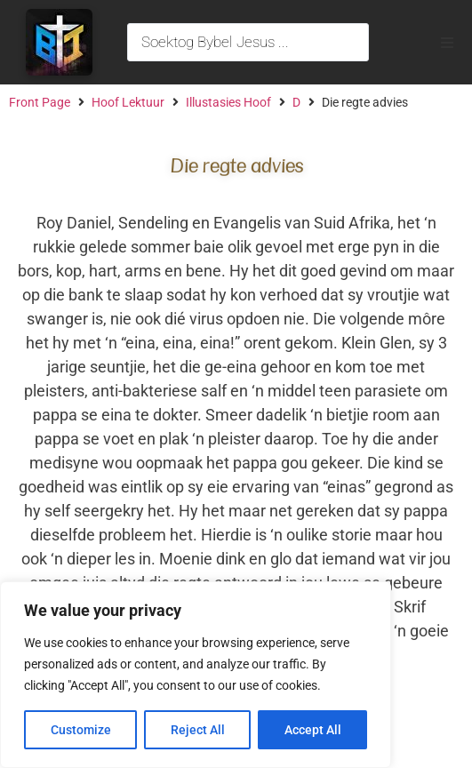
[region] (195, 674)
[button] (447, 43)
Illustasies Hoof (228, 102)
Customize (81, 730)
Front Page (39, 102)
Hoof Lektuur (128, 102)
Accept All (312, 730)
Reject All (198, 730)
